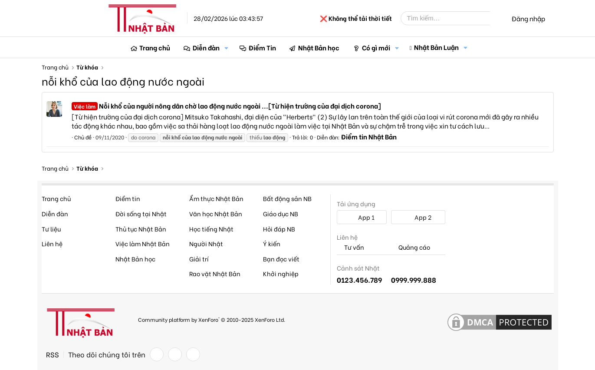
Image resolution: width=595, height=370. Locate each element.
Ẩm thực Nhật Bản (216, 198)
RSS (52, 354)
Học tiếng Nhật (211, 228)
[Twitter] (175, 354)
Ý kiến (271, 243)
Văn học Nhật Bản (215, 213)
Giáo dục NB (280, 213)
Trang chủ (154, 47)
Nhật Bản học (318, 47)
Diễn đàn (206, 47)
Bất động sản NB (287, 198)
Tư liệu (51, 228)
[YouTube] (193, 354)
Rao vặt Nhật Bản (214, 273)
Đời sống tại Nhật (141, 213)
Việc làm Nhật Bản (142, 243)
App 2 (418, 216)
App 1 (361, 216)
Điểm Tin (262, 47)
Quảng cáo (410, 247)
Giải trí (199, 258)
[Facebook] (157, 354)
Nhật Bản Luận (436, 47)
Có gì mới (376, 47)
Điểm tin (127, 198)
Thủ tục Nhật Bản (140, 228)
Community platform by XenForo (211, 319)
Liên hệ (52, 243)
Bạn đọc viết (281, 258)
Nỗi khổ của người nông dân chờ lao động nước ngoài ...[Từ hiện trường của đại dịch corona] (226, 105)
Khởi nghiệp (281, 273)
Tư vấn (350, 247)
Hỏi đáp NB (279, 228)
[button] (226, 48)
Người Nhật (206, 243)
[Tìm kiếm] (452, 18)
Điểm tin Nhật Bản (369, 136)
